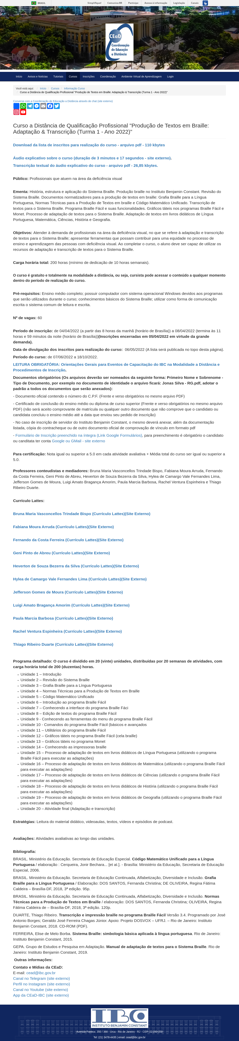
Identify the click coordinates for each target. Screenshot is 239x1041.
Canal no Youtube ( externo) (40, 989)
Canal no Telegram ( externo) (41, 978)
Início (19, 76)
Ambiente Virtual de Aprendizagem (141, 76)
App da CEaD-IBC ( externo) (41, 995)
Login (170, 76)
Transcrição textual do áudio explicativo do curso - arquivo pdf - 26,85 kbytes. (85, 165)
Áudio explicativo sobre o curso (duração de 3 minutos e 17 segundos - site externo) (92, 158)
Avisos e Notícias (38, 76)
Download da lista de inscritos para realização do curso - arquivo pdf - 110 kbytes (89, 145)
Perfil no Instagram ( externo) (41, 984)
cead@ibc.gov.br (40, 973)
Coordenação (108, 76)
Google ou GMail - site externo (78, 441)
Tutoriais (58, 76)
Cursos (73, 76)
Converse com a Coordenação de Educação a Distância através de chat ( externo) (63, 101)
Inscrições (88, 76)
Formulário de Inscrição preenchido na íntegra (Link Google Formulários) (78, 435)
